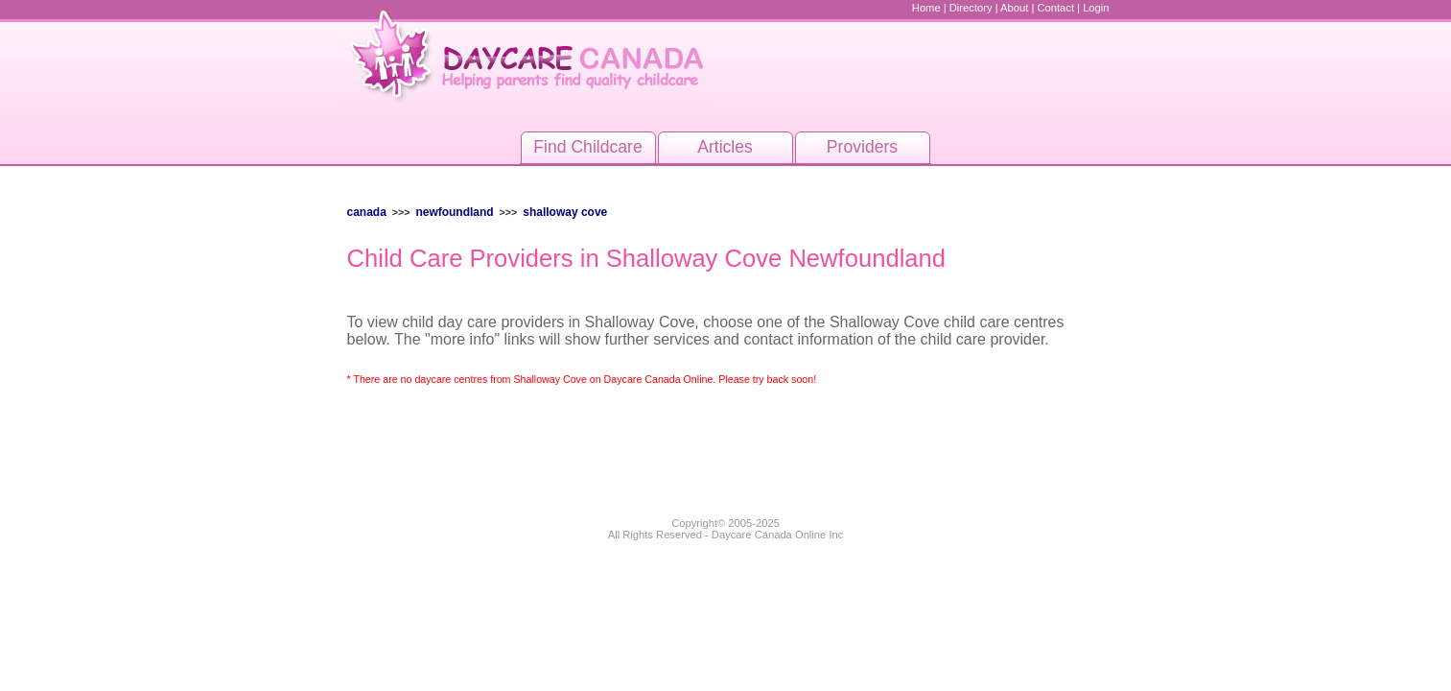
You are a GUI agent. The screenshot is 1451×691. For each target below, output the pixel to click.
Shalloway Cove (565, 212)
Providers (862, 146)
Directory (971, 7)
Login (1096, 7)
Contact (1055, 7)
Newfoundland (454, 212)
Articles (725, 146)
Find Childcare (587, 146)
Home (926, 7)
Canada (366, 212)
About (1014, 7)
